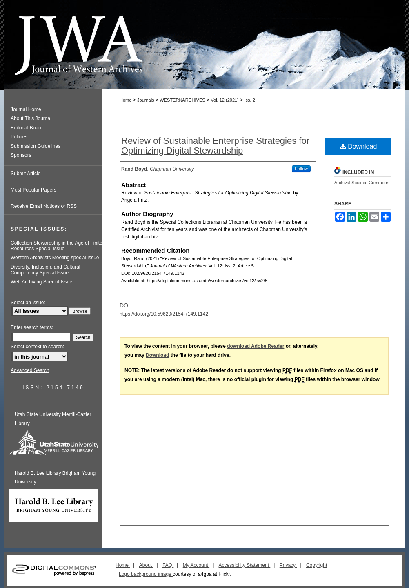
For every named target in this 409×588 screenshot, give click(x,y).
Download (358, 146)
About (146, 565)
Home (125, 100)
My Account (196, 565)
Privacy (288, 565)
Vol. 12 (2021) (225, 100)
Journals (145, 100)
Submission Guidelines (35, 146)
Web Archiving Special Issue (41, 282)
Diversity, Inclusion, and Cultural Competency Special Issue (45, 270)
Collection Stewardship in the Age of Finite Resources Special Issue (56, 246)
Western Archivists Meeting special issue (55, 258)
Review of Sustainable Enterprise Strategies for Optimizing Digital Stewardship (215, 146)
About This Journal (31, 118)
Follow (301, 168)
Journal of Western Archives (204, 44)
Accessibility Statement (245, 565)
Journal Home (26, 109)
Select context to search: (37, 347)
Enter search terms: (32, 327)
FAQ (167, 565)
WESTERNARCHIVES (182, 100)
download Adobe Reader (255, 346)
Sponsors (21, 155)
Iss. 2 (249, 100)
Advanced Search (30, 370)
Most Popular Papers (33, 190)
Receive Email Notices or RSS (44, 206)
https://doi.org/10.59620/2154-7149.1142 (164, 314)
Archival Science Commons (361, 182)
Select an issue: (28, 302)
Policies (19, 137)
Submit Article (25, 173)
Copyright (316, 565)
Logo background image (146, 574)
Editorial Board (27, 128)
